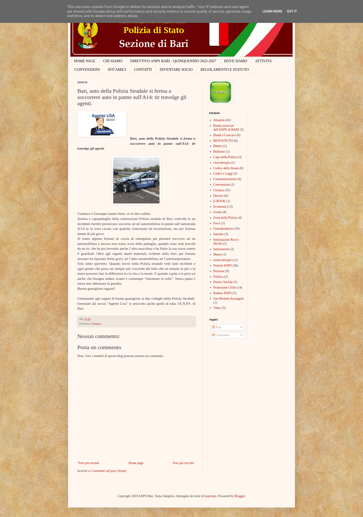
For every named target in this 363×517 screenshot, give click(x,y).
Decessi (218, 195)
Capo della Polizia (225, 157)
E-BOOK (219, 201)
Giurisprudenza (223, 228)
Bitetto (217, 146)
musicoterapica (223, 260)
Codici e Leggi (223, 173)
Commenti (220, 335)
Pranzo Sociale (223, 282)
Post (216, 327)
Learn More (272, 11)
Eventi (217, 212)
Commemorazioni (225, 179)
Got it (292, 11)
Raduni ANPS (222, 293)
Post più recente (88, 463)
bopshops (210, 496)
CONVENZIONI (87, 69)
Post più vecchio (183, 463)
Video (217, 308)
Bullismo (219, 151)
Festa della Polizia (225, 217)
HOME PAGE (84, 61)
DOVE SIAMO (235, 61)
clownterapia (221, 162)
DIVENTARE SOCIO (176, 69)
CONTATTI (143, 69)
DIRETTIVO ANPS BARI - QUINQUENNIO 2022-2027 (173, 61)
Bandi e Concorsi (224, 135)
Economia (220, 206)
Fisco (216, 223)
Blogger (240, 496)
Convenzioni (221, 184)
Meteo (217, 254)
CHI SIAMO (112, 61)
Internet (218, 234)
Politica (218, 276)
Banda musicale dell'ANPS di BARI (226, 127)
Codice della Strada (226, 168)
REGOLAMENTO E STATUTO (224, 69)
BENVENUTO (223, 140)
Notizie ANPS (222, 265)
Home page (135, 463)
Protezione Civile (224, 287)
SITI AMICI (117, 69)
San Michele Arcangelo (228, 298)
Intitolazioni (221, 249)
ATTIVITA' (263, 61)
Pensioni (219, 271)
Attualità (219, 120)
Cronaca (96, 323)
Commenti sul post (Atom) (108, 471)
